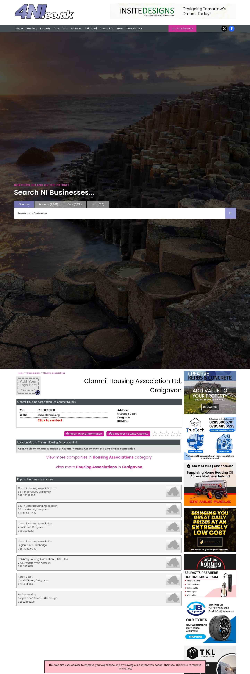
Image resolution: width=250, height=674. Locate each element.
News (120, 28)
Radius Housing (27, 594)
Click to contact (50, 420)
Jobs (65, 28)
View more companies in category (99, 457)
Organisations (33, 372)
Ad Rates (76, 28)
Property (45, 28)
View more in (99, 466)
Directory (31, 28)
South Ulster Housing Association (37, 506)
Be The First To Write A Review (129, 433)
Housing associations (54, 372)
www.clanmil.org (49, 415)
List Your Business (182, 28)
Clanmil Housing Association (35, 523)
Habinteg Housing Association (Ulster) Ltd (43, 559)
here (185, 665)
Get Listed (91, 28)
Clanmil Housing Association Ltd (37, 488)
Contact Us (107, 28)
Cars (56, 28)
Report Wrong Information (85, 433)
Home (19, 28)
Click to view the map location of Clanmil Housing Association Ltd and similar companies (76, 448)
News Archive (134, 28)
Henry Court (25, 576)
